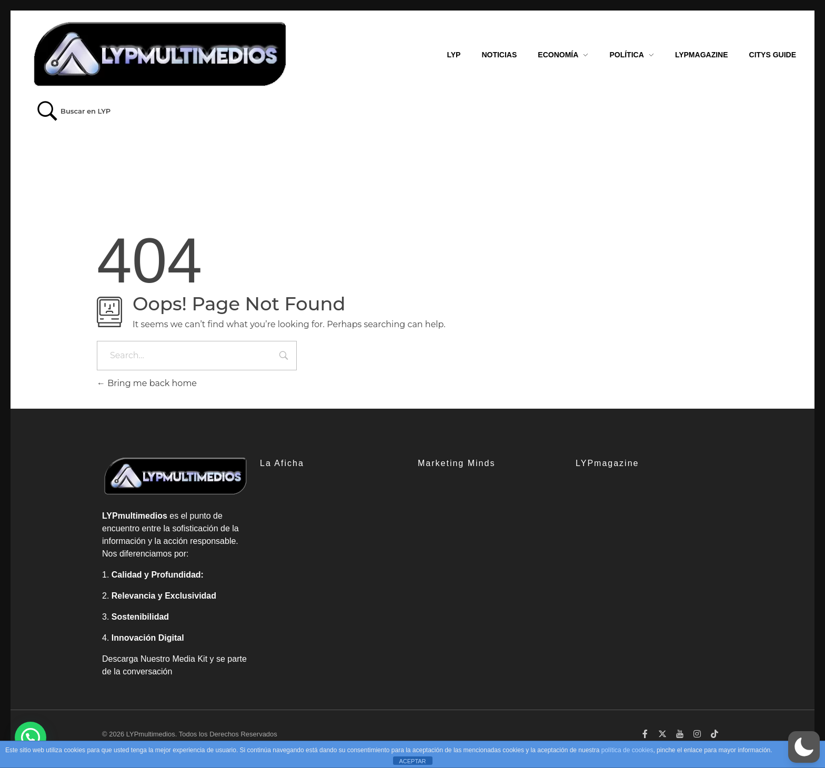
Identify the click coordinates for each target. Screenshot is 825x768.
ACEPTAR (412, 761)
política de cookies (627, 750)
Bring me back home (147, 383)
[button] (804, 747)
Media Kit (189, 658)
